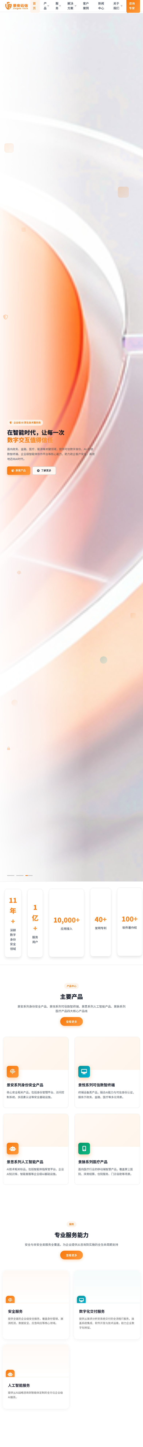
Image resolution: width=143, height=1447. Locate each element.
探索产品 (18, 470)
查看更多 (71, 1021)
